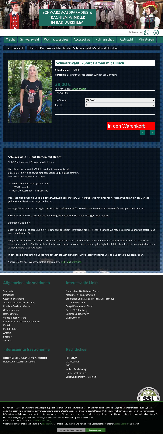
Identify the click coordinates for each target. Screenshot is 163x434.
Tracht (34, 48)
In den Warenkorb (126, 126)
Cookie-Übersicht (121, 423)
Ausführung (61, 100)
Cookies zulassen (95, 430)
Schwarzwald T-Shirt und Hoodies (95, 48)
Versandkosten (79, 88)
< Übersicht (15, 48)
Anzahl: (58, 105)
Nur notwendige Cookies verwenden (71, 430)
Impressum (47, 423)
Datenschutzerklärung (41, 420)
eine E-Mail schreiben (70, 262)
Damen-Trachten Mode (55, 48)
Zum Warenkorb (156, 31)
